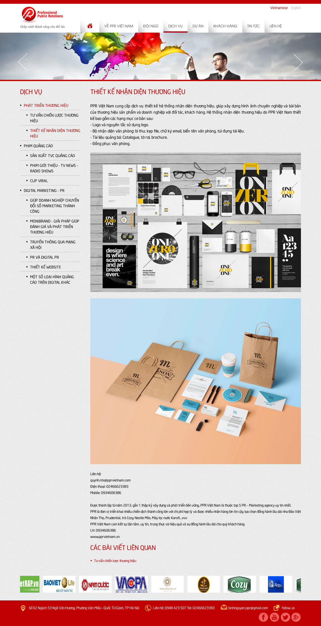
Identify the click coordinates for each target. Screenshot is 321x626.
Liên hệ (276, 25)
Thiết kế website (45, 266)
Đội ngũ (150, 25)
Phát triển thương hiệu (46, 105)
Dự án (198, 25)
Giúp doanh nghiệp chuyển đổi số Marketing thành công (54, 205)
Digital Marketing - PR (44, 190)
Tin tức (253, 25)
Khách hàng (225, 25)
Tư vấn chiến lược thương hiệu (54, 117)
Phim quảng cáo (38, 145)
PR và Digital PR (44, 256)
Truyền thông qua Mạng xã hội (52, 244)
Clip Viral (39, 180)
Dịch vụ (175, 25)
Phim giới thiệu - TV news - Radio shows (54, 168)
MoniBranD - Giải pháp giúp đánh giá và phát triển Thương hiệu (54, 226)
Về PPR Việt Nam (118, 25)
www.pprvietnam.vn (105, 536)
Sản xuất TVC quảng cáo (52, 155)
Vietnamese (279, 7)
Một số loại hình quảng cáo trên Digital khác (52, 279)
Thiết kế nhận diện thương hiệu (55, 133)
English (296, 7)
